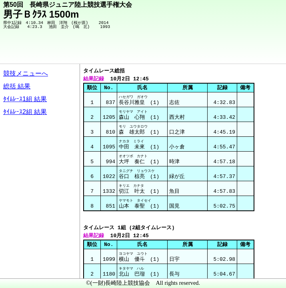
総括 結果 (16, 86)
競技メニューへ (25, 73)
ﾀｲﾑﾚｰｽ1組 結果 (25, 99)
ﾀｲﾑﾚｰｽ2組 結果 (25, 111)
